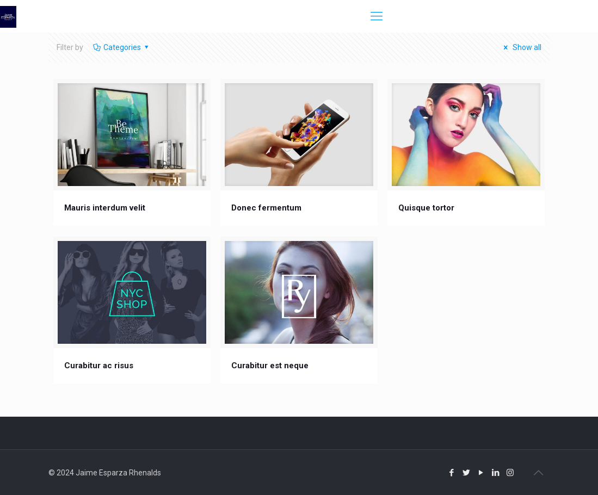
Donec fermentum (266, 208)
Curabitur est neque (270, 365)
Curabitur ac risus (98, 365)
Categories (121, 47)
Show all (520, 47)
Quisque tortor (426, 208)
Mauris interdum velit (104, 208)
